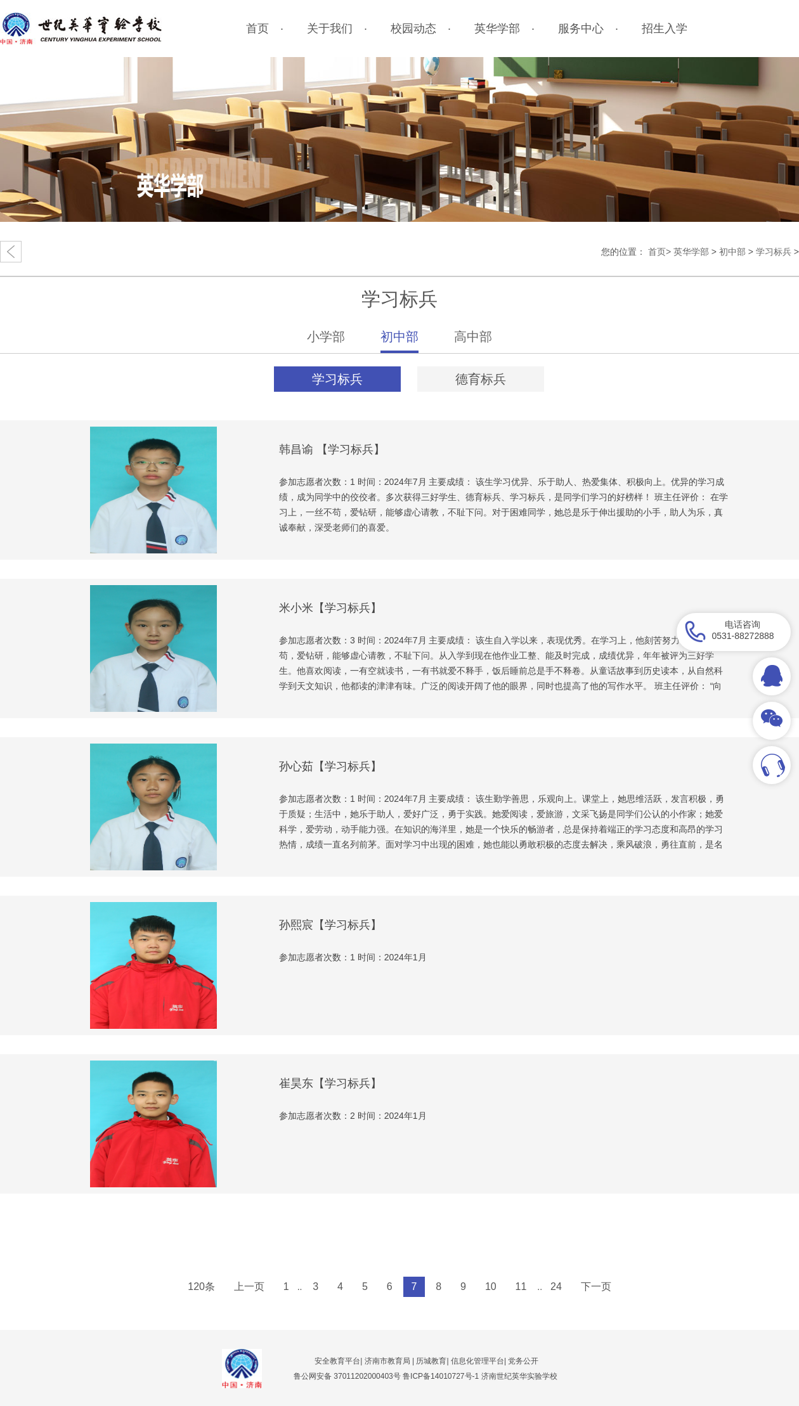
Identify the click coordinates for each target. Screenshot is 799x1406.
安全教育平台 (337, 1361)
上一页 (249, 1286)
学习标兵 (773, 252)
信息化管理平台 (477, 1361)
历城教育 (431, 1361)
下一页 (596, 1286)
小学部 (326, 337)
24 (556, 1286)
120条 (201, 1286)
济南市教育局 (387, 1361)
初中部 (732, 252)
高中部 (473, 337)
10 (491, 1286)
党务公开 (523, 1361)
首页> (659, 252)
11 (521, 1286)
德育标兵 (480, 379)
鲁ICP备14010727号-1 (442, 1376)
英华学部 (691, 252)
